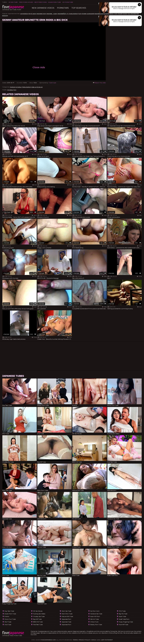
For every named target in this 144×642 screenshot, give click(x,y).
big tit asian (32, 13)
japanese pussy (51, 13)
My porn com (94, 611)
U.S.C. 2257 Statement (105, 640)
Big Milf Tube (37, 619)
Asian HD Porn (95, 616)
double (120, 13)
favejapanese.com (48, 640)
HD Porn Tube (67, 2)
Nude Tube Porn (124, 619)
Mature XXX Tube (67, 616)
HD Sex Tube (13, 2)
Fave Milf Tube (123, 624)
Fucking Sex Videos (39, 614)
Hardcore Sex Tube (96, 614)
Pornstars (63, 8)
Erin (15, 90)
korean (125, 13)
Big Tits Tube (123, 614)
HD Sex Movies (37, 611)
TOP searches (78, 8)
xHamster (41, 151)
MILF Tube (7, 622)
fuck (79, 13)
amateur (19, 87)
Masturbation (26, 87)
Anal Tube (7, 624)
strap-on (40, 87)
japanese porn (66, 619)
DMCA (93, 640)
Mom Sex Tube (66, 611)
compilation (24, 13)
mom (116, 13)
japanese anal (98, 13)
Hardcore (13, 87)
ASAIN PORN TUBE (54, 2)
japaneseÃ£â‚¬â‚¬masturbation (67, 13)
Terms (75, 640)
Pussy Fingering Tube (126, 622)
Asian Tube (122, 616)
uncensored (90, 13)
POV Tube (122, 611)
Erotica (6, 616)
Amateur (10, 90)
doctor (112, 13)
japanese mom (41, 13)
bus (129, 13)
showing (5, 15)
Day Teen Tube (9, 611)
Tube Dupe (52, 83)
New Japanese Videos (43, 8)
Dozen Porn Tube (10, 614)
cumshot (106, 13)
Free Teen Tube (38, 624)
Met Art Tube (94, 619)
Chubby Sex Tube (39, 616)
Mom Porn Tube (67, 614)
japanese (133, 13)
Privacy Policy (84, 640)
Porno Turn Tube (10, 619)
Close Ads (39, 67)
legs (137, 13)
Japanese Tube (66, 622)
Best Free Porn (41, 2)
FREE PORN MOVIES (26, 2)
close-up (34, 87)
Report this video (99, 83)
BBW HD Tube (38, 622)
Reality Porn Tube (96, 624)
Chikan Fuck (94, 622)
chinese (83, 13)
